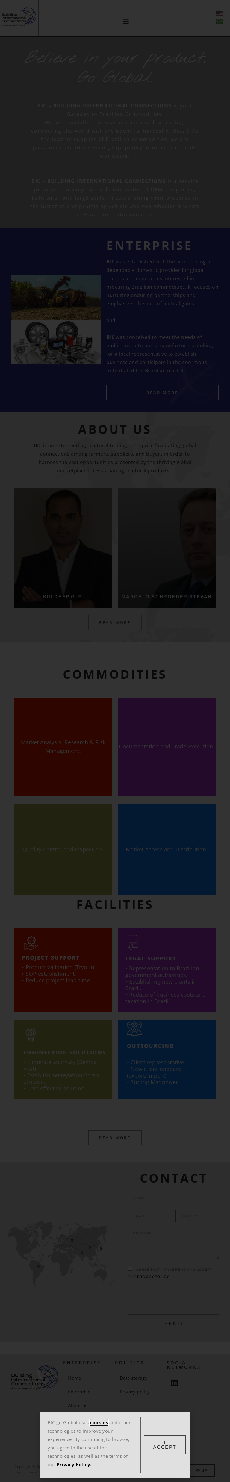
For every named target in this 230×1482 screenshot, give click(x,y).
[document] (115, 741)
